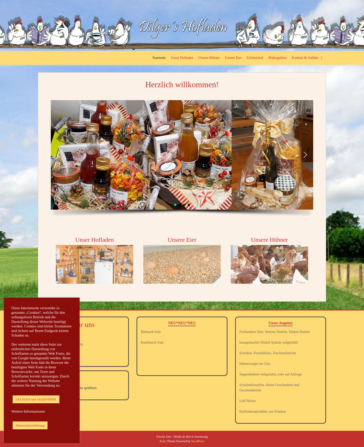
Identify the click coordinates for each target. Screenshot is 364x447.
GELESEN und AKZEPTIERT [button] (36, 399)
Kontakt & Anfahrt (305, 58)
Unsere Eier (233, 58)
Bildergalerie (277, 58)
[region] (182, 160)
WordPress (197, 441)
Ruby (163, 441)
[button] (59, 155)
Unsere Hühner (209, 58)
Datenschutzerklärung (30, 425)
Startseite (159, 58)
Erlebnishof (255, 58)
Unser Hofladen (182, 58)
